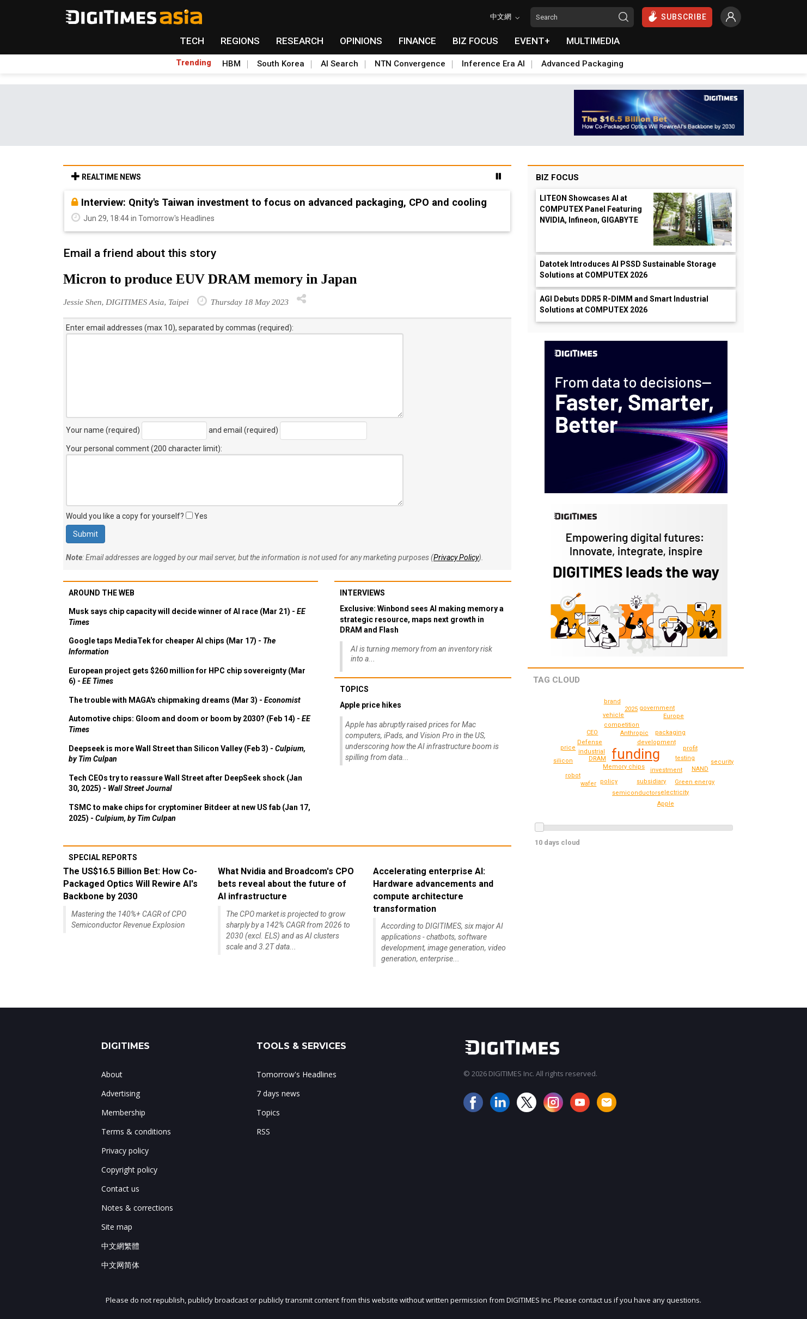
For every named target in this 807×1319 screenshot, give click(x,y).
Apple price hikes (370, 705)
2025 (694, 782)
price (569, 747)
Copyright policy (129, 1169)
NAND (700, 768)
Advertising (120, 1093)
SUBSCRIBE (677, 16)
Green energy (575, 775)
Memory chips (625, 766)
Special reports (103, 857)
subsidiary (652, 781)
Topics (354, 689)
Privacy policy (125, 1150)
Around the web (101, 592)
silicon (564, 760)
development (658, 742)
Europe (674, 716)
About (112, 1074)
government (658, 707)
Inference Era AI (493, 64)
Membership (123, 1112)
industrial (592, 751)
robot (631, 709)
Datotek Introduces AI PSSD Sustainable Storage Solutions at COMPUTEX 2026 (628, 269)
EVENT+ (532, 40)
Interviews (362, 592)
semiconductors (638, 792)
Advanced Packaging (582, 64)
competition (623, 724)
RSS (263, 1131)
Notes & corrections (137, 1208)
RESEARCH (299, 40)
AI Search (339, 64)
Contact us (120, 1188)
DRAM (597, 758)
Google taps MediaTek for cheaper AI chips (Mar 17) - (172, 646)
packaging (671, 732)
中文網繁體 (120, 1246)
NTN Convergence (410, 64)
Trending (193, 62)
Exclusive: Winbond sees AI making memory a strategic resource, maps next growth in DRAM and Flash (422, 619)
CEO (592, 732)
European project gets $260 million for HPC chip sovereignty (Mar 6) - (187, 676)
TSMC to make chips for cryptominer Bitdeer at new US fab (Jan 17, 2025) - (189, 813)
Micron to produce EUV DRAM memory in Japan (210, 279)
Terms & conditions (136, 1131)
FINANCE (417, 40)
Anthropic (635, 733)
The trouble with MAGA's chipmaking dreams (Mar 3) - (185, 700)
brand (573, 788)
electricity (675, 792)
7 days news (278, 1093)
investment (667, 770)
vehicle (614, 715)
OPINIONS (361, 40)
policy (609, 781)
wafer (589, 783)
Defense (590, 742)
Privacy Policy (456, 557)
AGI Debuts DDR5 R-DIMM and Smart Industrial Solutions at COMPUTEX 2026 (624, 304)
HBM (231, 64)
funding (636, 754)
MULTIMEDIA (593, 40)
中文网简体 (120, 1265)
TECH (192, 40)
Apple (666, 803)
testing (685, 758)
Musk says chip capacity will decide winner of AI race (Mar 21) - (187, 617)
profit (690, 748)
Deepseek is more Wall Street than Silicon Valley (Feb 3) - (187, 754)
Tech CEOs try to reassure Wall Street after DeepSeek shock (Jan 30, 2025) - (185, 783)
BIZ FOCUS (475, 40)
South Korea (280, 64)
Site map (116, 1227)
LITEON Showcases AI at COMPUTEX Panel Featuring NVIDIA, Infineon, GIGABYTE (591, 209)
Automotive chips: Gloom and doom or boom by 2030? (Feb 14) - (189, 724)
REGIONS (240, 40)
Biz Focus (557, 177)
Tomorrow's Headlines (296, 1074)
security (612, 701)
